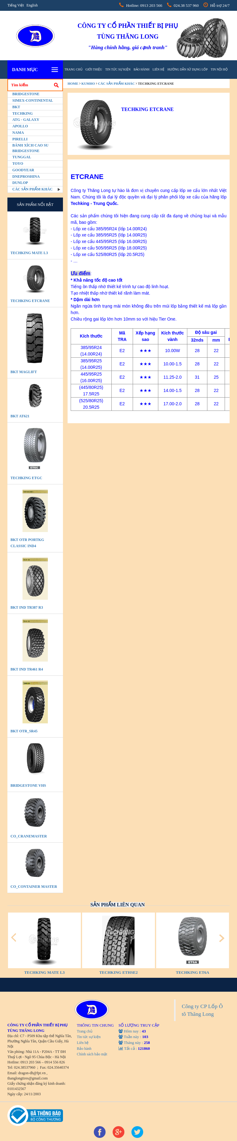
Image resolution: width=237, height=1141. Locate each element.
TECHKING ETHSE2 (118, 972)
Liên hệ (158, 69)
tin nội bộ (219, 69)
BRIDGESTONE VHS (28, 785)
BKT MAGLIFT (23, 372)
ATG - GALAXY (25, 119)
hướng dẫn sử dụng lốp (188, 69)
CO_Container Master (33, 886)
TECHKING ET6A (192, 972)
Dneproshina (26, 176)
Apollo (20, 126)
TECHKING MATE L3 (29, 253)
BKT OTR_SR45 (23, 731)
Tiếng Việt (15, 5)
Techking (22, 113)
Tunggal (21, 157)
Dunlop (20, 183)
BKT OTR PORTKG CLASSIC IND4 (27, 543)
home (73, 83)
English (32, 5)
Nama (18, 132)
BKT (16, 107)
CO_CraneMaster (28, 836)
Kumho (88, 83)
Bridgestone (26, 94)
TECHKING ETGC (26, 478)
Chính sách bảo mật (92, 1054)
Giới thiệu (93, 69)
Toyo (17, 163)
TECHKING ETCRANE (30, 301)
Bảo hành (141, 69)
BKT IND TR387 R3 (26, 607)
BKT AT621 (19, 416)
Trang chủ (73, 69)
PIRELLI (19, 139)
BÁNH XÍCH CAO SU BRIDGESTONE (30, 148)
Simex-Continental (32, 100)
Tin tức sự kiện (118, 69)
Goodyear (23, 170)
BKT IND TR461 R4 (26, 669)
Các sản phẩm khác (32, 189)
